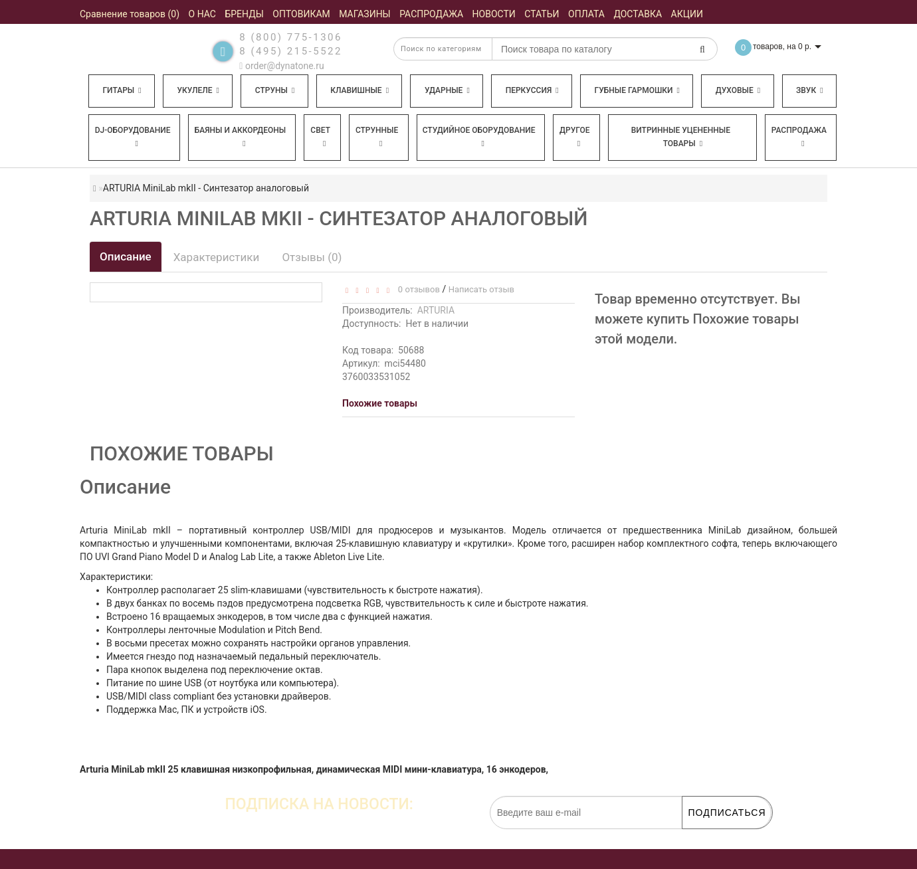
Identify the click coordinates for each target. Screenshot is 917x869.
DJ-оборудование (133, 136)
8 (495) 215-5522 (290, 51)
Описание (126, 256)
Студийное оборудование (479, 136)
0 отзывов (416, 289)
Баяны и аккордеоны (240, 136)
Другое (575, 136)
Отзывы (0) (312, 257)
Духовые (738, 90)
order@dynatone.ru (281, 65)
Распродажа (799, 136)
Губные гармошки (637, 90)
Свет (320, 136)
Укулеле (198, 90)
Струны (275, 90)
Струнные (377, 136)
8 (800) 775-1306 (290, 37)
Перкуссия (532, 90)
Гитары (121, 90)
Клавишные (359, 90)
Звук (809, 90)
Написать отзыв (481, 289)
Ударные (447, 90)
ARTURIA (436, 310)
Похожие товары (379, 403)
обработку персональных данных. (708, 835)
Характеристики (216, 257)
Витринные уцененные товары (680, 137)
